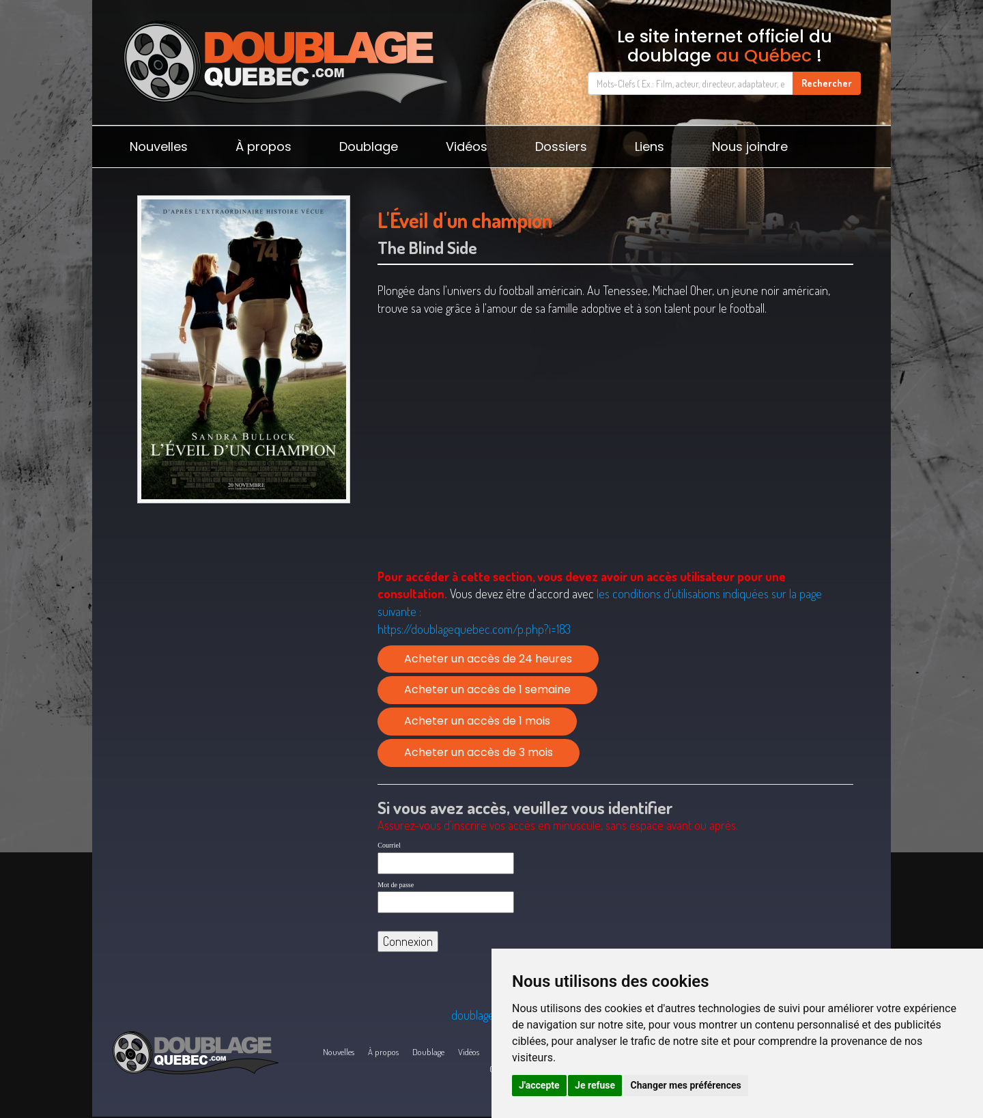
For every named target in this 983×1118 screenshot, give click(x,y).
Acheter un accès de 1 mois (477, 721)
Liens (649, 146)
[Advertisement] (243, 615)
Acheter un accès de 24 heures (488, 659)
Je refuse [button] (595, 1085)
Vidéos (466, 146)
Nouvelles (159, 146)
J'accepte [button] (539, 1085)
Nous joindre (750, 146)
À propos (263, 146)
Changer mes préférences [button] (686, 1085)
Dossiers (561, 146)
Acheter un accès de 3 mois (478, 752)
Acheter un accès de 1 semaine (487, 689)
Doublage (368, 146)
